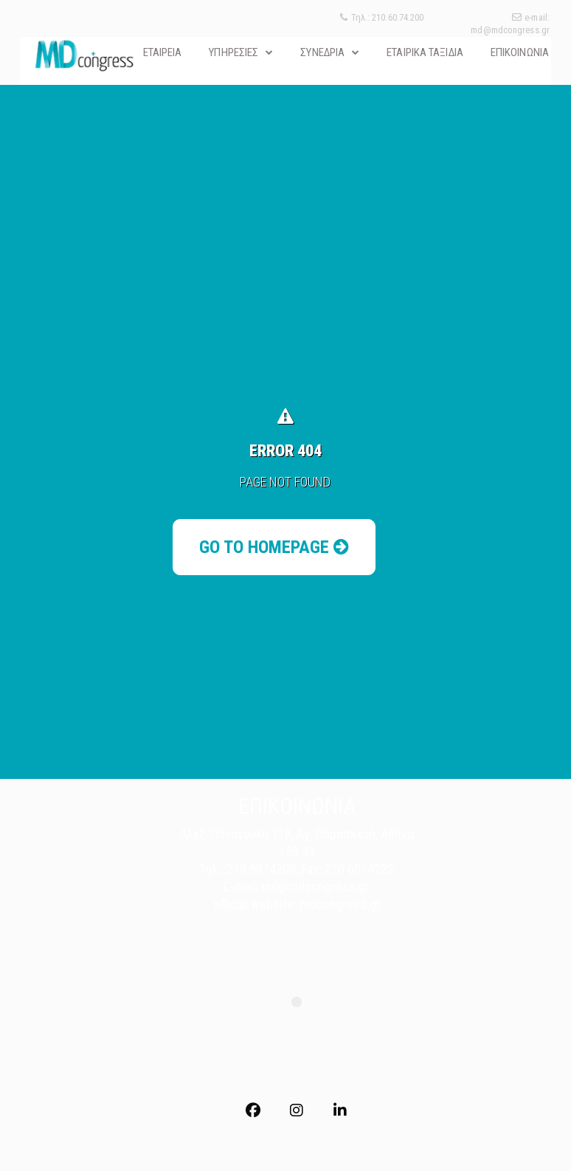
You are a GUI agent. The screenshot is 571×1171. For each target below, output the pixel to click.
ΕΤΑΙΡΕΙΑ (162, 52)
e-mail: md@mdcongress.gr (510, 23)
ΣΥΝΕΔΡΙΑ (322, 52)
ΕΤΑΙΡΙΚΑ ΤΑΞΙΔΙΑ (425, 52)
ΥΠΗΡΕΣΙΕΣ (233, 52)
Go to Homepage (274, 547)
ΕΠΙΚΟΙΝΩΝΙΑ (520, 52)
